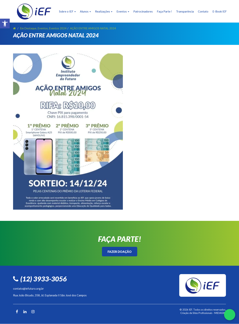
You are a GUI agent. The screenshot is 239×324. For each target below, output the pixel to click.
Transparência (185, 11)
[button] (5, 23)
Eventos (123, 11)
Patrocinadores (143, 11)
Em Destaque (28, 28)
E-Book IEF (219, 11)
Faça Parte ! (164, 11)
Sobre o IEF (67, 11)
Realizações (103, 11)
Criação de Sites (189, 312)
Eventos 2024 (57, 28)
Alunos (85, 11)
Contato (203, 11)
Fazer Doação (120, 251)
